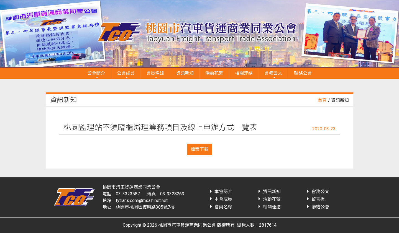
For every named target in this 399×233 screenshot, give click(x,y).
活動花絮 (214, 73)
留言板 (318, 199)
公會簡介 (96, 73)
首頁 (322, 100)
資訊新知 (185, 73)
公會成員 (126, 73)
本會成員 (223, 199)
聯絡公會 (303, 73)
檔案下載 (199, 149)
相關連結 (244, 73)
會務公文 (273, 73)
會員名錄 (155, 73)
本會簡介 (223, 191)
